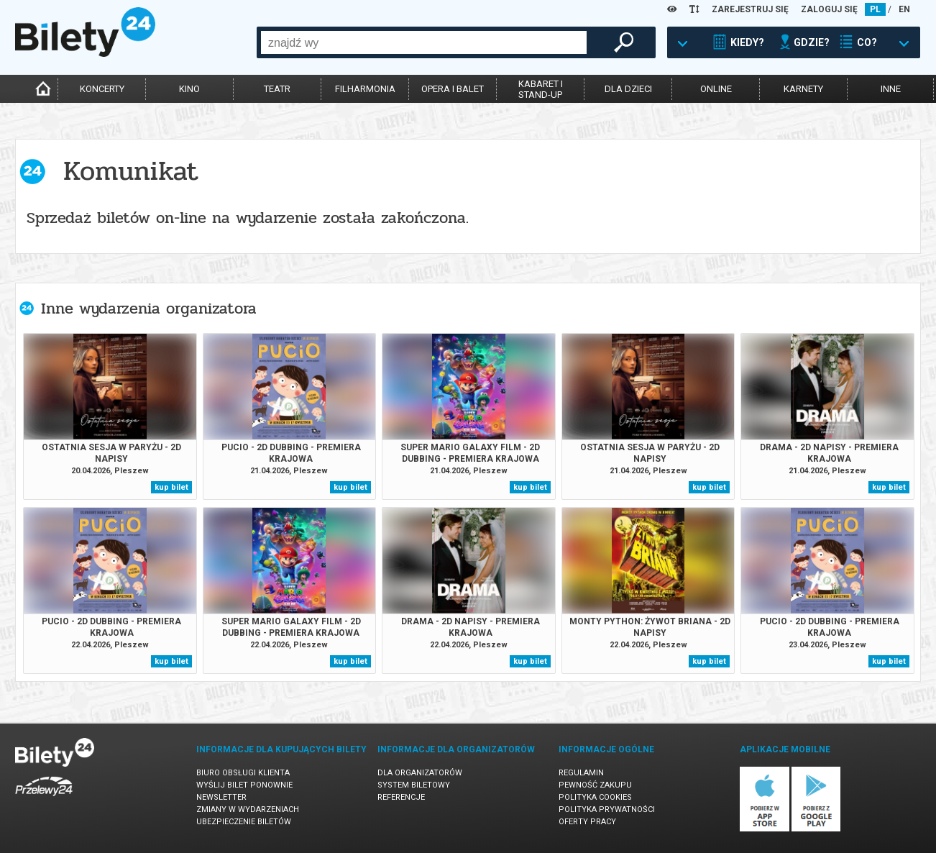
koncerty (102, 88)
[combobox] (424, 42)
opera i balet (452, 88)
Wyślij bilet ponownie (244, 785)
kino (189, 88)
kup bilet (171, 487)
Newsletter (221, 797)
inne (891, 88)
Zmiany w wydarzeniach (247, 809)
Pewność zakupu (595, 785)
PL (875, 9)
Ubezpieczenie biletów (243, 821)
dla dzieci (628, 88)
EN (904, 9)
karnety (803, 88)
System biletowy (413, 785)
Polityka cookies (595, 797)
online (716, 88)
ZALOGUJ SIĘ (829, 9)
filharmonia (365, 88)
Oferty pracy (587, 821)
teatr (277, 88)
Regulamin (581, 772)
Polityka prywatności (607, 809)
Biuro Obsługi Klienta (243, 772)
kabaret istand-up (540, 89)
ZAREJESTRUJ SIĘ (750, 9)
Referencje (401, 797)
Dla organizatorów (419, 772)
